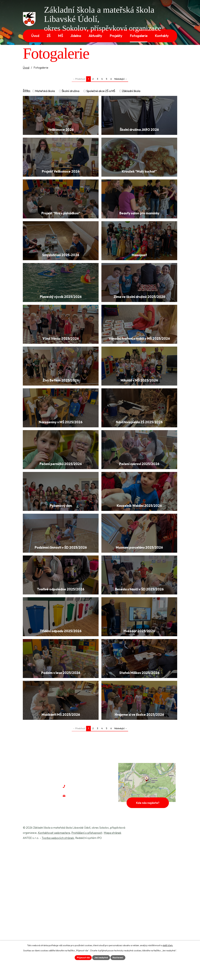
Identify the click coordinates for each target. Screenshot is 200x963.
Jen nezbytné (101, 957)
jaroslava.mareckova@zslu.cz (92, 913)
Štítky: (26, 90)
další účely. (168, 945)
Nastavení (118, 957)
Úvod (26, 67)
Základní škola (131, 91)
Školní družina (70, 91)
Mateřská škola (45, 91)
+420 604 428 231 (83, 903)
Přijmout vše (82, 957)
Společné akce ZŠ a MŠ (100, 91)
